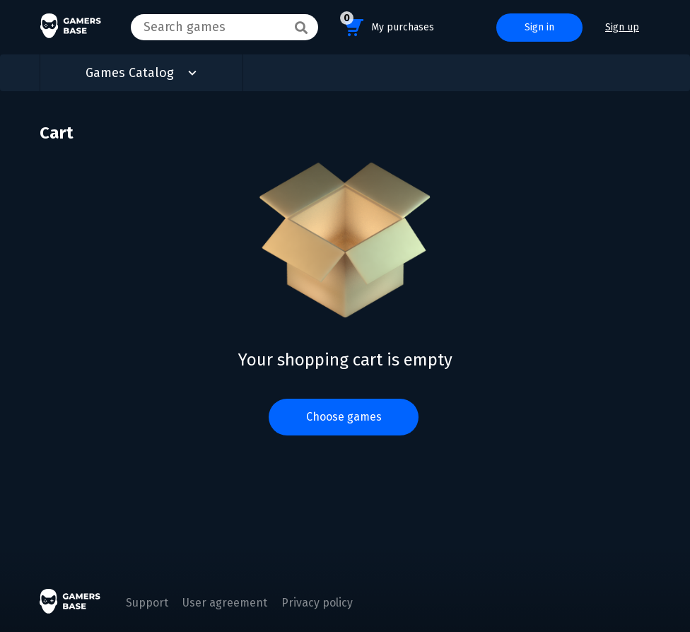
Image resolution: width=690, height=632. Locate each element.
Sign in (539, 27)
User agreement (224, 602)
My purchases (387, 25)
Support (147, 602)
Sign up (622, 27)
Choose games (344, 416)
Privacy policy (317, 602)
